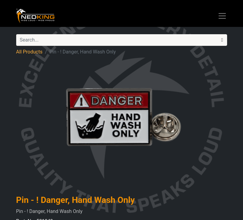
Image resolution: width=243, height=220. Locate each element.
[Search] (222, 40)
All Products (29, 52)
